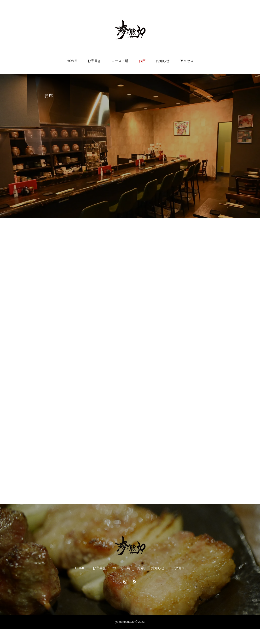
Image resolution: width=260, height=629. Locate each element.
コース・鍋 (119, 61)
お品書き (94, 61)
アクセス (186, 61)
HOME (72, 61)
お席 (142, 61)
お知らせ (162, 61)
